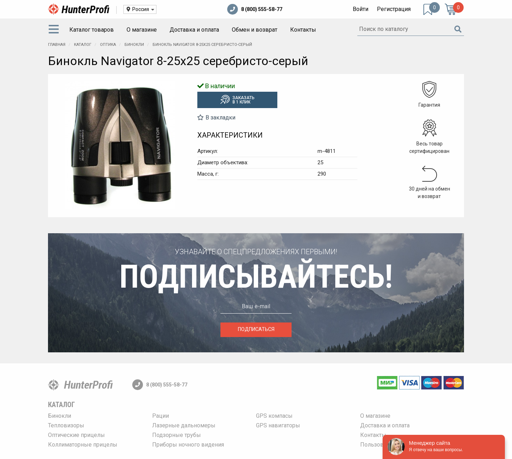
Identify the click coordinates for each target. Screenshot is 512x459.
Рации (160, 415)
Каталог (61, 404)
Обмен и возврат (254, 29)
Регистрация (394, 9)
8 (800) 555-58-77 (254, 9)
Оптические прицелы (76, 435)
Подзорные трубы (176, 435)
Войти (360, 9)
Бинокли (59, 415)
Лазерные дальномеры (183, 425)
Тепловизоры (66, 425)
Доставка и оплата (194, 29)
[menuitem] (55, 30)
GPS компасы (274, 415)
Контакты (303, 29)
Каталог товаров (91, 29)
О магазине (142, 29)
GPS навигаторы (278, 425)
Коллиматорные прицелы (82, 444)
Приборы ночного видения (188, 444)
